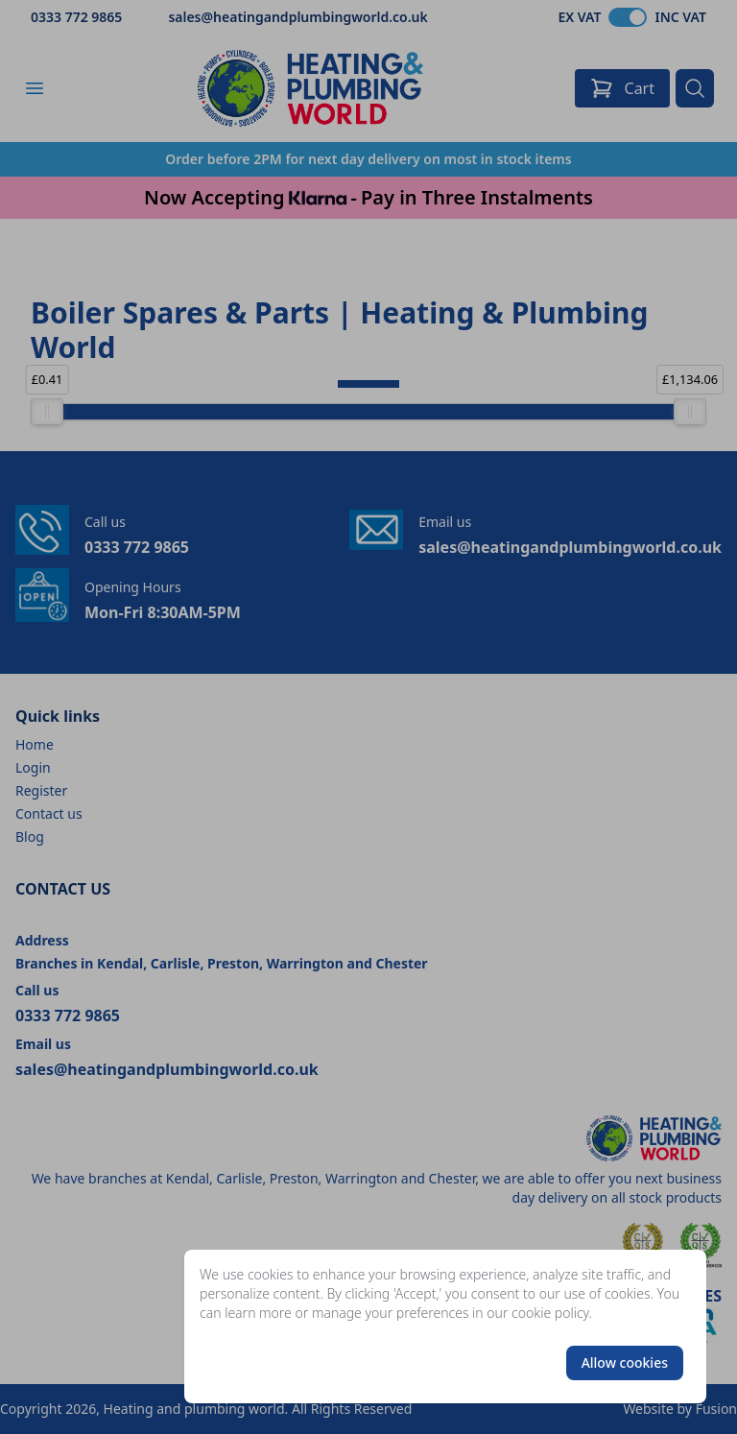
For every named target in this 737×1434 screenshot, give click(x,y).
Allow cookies (625, 1362)
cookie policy (550, 1312)
